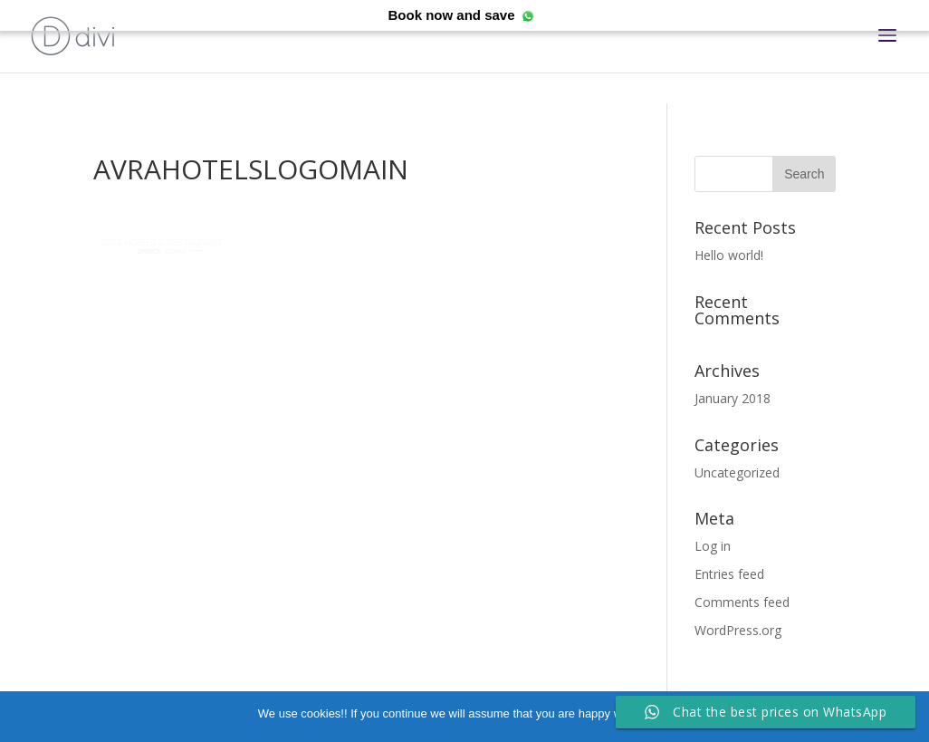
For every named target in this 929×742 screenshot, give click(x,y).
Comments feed (742, 602)
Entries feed (729, 574)
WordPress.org (737, 630)
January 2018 (732, 398)
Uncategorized (737, 472)
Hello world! (728, 255)
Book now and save (451, 15)
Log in (712, 545)
